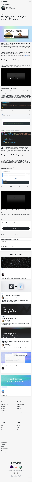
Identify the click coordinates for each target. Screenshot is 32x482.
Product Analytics (4, 410)
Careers (18, 427)
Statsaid (26, 55)
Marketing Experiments (5, 414)
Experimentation (3, 406)
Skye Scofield (8, 7)
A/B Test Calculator (4, 438)
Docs (2, 425)
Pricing (18, 410)
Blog (1, 429)
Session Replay (3, 412)
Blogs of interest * (4, 244)
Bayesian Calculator (4, 440)
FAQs (2, 450)
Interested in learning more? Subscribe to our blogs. (10, 239)
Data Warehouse (3, 408)
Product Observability (20, 404)
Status (2, 459)
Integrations (3, 444)
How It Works (19, 406)
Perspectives (3, 431)
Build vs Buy (18, 408)
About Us (18, 425)
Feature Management (4, 404)
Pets (17, 429)
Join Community (3, 452)
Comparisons (3, 433)
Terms (18, 431)
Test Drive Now (3, 419)
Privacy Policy (19, 433)
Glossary (2, 446)
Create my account (16, 228)
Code (2, 427)
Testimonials (19, 414)
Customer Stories (19, 412)
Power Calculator (4, 442)
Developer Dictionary (4, 448)
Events (2, 454)
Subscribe (16, 248)
